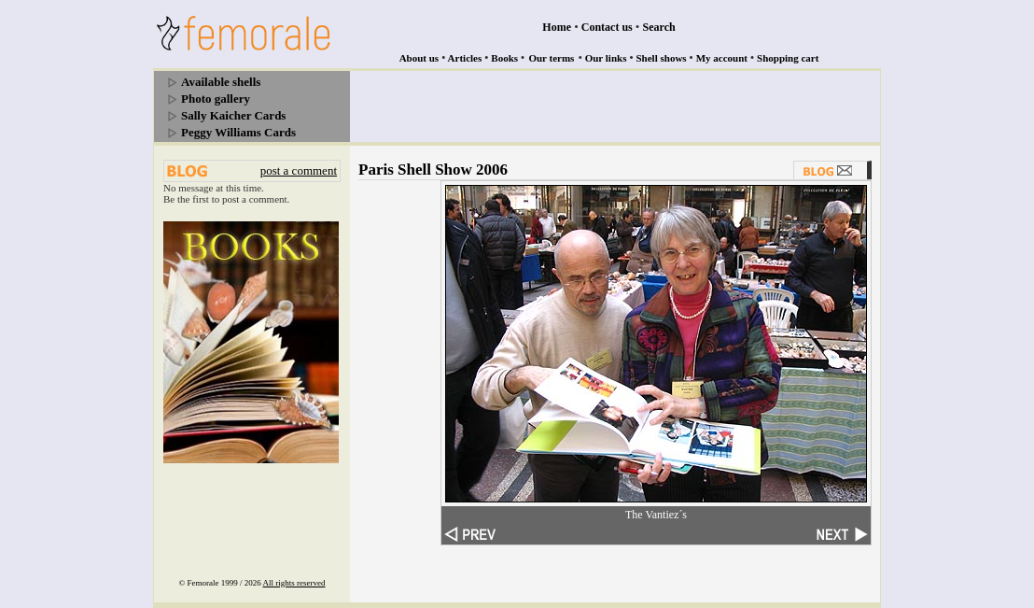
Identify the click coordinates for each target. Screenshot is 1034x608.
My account (722, 58)
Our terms (551, 58)
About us (419, 58)
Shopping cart (787, 58)
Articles (465, 58)
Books (504, 58)
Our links (606, 58)
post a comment (298, 170)
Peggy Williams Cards (238, 132)
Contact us (607, 27)
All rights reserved (294, 582)
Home (556, 27)
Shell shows (661, 58)
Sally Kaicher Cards (233, 115)
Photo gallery (215, 99)
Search (659, 27)
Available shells (220, 82)
